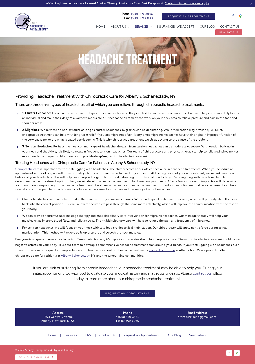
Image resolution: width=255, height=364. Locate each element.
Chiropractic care (27, 169)
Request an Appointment (141, 335)
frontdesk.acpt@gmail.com (197, 317)
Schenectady (81, 255)
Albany (66, 255)
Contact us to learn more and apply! (187, 3)
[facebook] (233, 16)
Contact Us (107, 335)
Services (71, 335)
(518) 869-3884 (142, 14)
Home (52, 335)
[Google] (240, 16)
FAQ (88, 335)
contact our (202, 273)
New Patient (198, 335)
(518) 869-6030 (142, 18)
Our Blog (174, 335)
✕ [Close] (251, 3)
